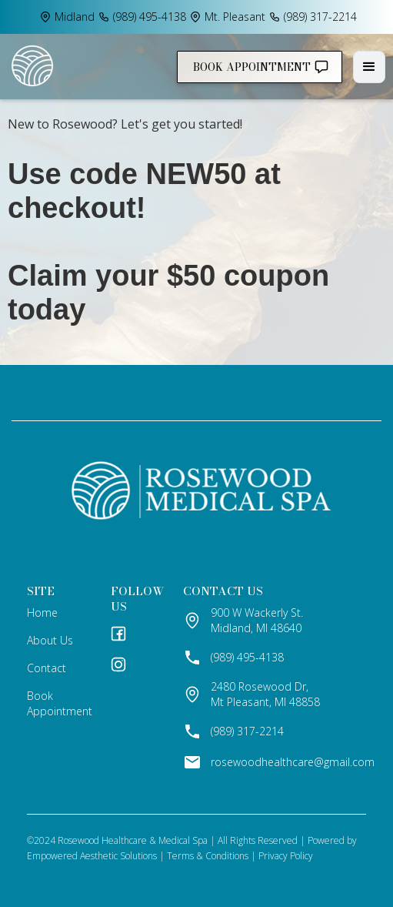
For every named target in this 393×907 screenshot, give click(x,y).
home (42, 612)
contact (46, 668)
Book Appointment (59, 703)
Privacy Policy (285, 855)
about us (50, 640)
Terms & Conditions (207, 855)
